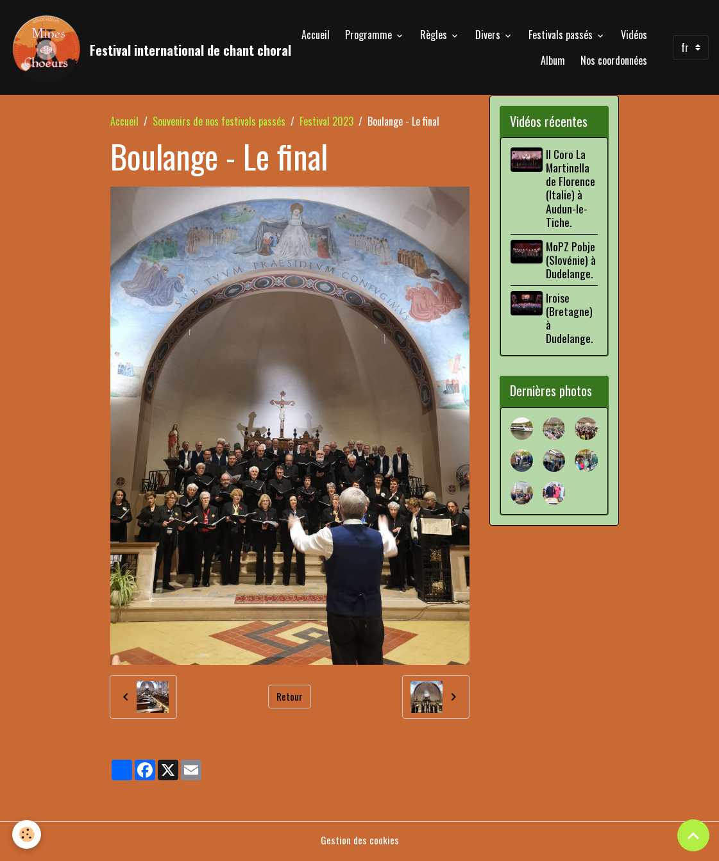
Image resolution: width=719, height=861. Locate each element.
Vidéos (634, 36)
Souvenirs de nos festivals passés (219, 124)
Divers (489, 36)
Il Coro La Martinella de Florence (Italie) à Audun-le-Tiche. (572, 191)
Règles (435, 36)
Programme (369, 36)
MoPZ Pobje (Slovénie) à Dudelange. (573, 263)
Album (553, 61)
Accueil (315, 36)
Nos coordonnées (613, 61)
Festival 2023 (326, 124)
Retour (289, 700)
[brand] (130, 48)
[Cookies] (27, 834)
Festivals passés (562, 36)
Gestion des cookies (359, 843)
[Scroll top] (693, 835)
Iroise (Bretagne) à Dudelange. (571, 320)
